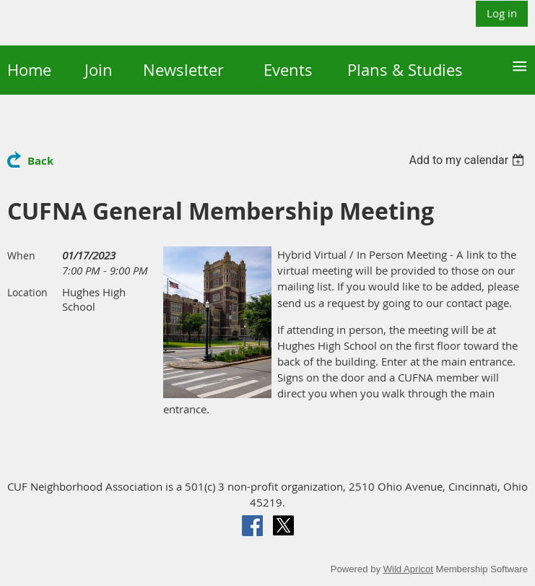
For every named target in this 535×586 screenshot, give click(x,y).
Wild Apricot (408, 569)
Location (27, 292)
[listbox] (468, 160)
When (21, 255)
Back (40, 160)
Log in (502, 13)
